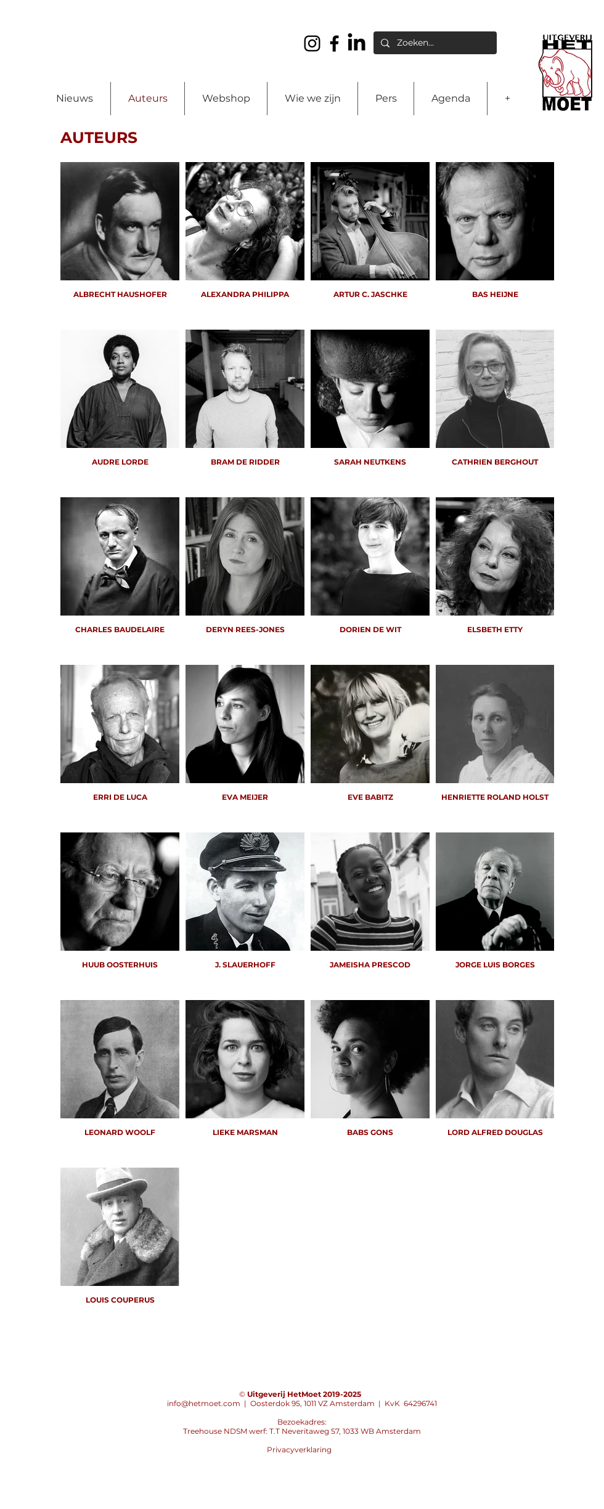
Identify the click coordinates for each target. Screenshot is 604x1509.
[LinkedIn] (356, 43)
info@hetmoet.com (203, 1403)
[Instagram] (312, 43)
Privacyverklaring (299, 1449)
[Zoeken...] (434, 42)
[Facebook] (334, 43)
